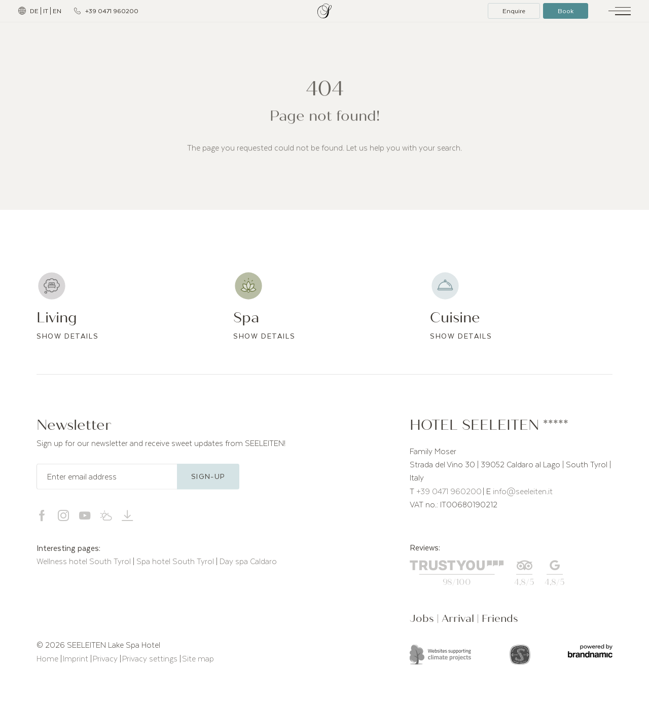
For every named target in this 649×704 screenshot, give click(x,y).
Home (48, 660)
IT (45, 11)
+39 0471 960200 (449, 493)
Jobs (423, 620)
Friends (500, 620)
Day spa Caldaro (248, 563)
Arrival (459, 620)
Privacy (106, 660)
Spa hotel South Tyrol (176, 563)
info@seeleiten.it (523, 493)
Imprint (76, 660)
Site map (198, 660)
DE (34, 11)
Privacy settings (150, 660)
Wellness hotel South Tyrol (85, 563)
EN (57, 11)
